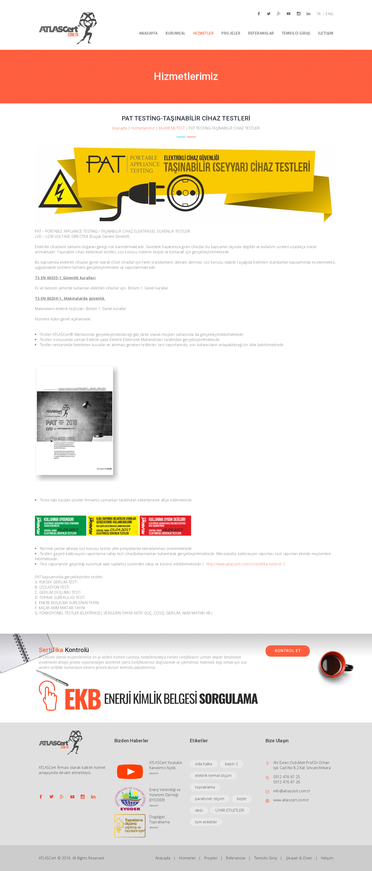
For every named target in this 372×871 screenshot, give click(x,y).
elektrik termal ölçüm (213, 775)
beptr (241, 798)
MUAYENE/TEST (172, 128)
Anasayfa (119, 128)
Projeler (211, 858)
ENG (329, 14)
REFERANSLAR (261, 33)
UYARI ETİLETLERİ (229, 810)
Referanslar (235, 858)
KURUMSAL (175, 33)
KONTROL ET (288, 650)
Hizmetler (187, 858)
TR (319, 14)
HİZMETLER (203, 33)
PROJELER (230, 33)
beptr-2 (231, 763)
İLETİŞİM (325, 33)
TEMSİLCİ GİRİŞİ (296, 33)
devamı (153, 773)
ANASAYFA (148, 33)
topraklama (205, 787)
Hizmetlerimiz (142, 128)
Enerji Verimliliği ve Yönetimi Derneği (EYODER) (165, 794)
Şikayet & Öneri (299, 858)
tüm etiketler (206, 821)
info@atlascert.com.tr (291, 790)
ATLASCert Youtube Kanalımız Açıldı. (165, 765)
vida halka (203, 763)
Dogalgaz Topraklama (159, 819)
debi (199, 810)
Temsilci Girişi (265, 858)
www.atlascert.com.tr (291, 799)
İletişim (327, 858)
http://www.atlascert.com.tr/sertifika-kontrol (243, 563)
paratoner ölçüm (209, 798)
